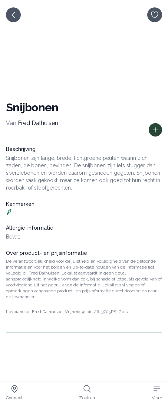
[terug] (13, 14)
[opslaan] (154, 14)
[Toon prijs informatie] (155, 130)
